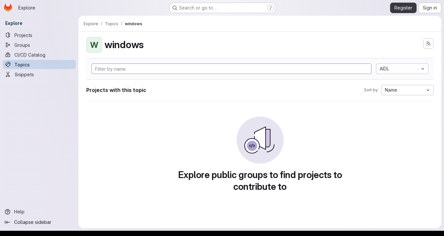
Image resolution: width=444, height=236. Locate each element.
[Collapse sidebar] (39, 222)
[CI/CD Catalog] (39, 54)
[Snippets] (39, 74)
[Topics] (39, 64)
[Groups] (39, 44)
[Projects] (39, 35)
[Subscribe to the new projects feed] (428, 43)
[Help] (39, 211)
